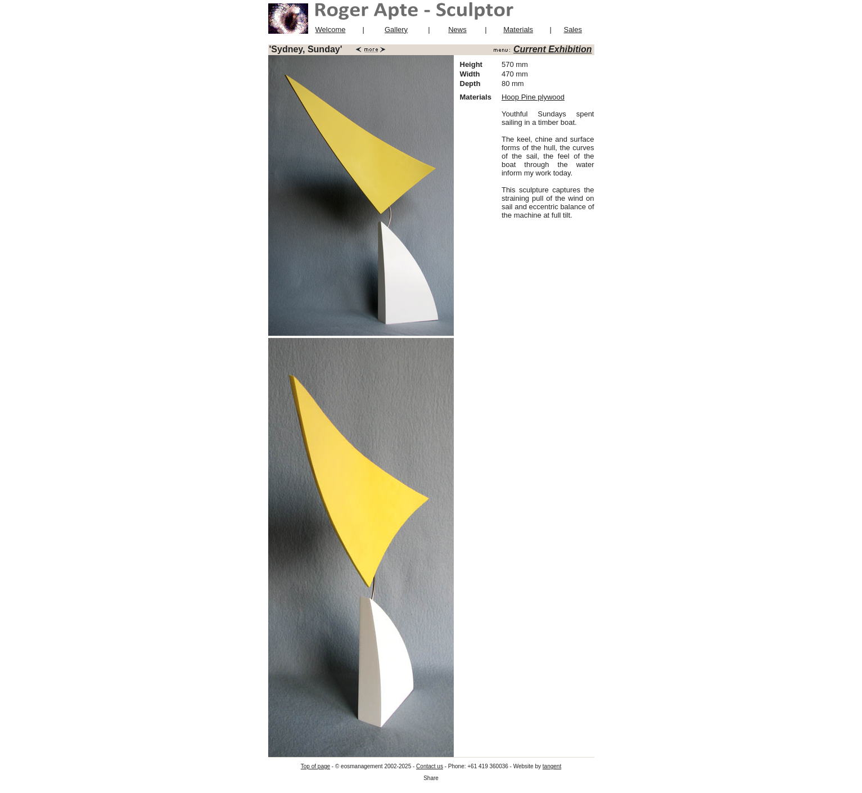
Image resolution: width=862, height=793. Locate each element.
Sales (572, 29)
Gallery (396, 29)
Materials (518, 29)
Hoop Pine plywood (533, 97)
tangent (552, 766)
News (457, 29)
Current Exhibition (552, 49)
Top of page (315, 766)
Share (431, 778)
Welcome (330, 29)
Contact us (429, 766)
